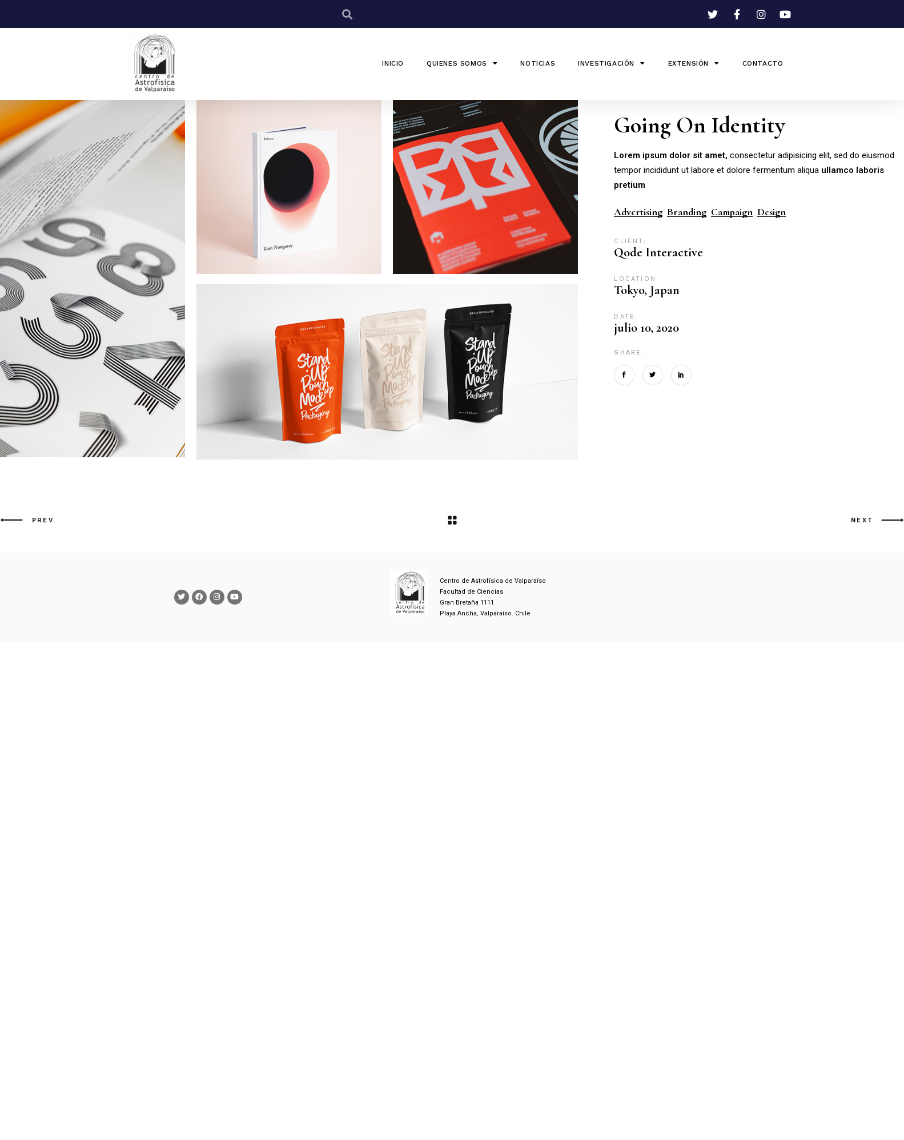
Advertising (638, 212)
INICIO (393, 63)
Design (771, 212)
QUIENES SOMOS (462, 63)
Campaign (732, 212)
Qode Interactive (658, 252)
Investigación (611, 63)
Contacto (763, 63)
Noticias (537, 63)
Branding (686, 212)
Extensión (694, 63)
